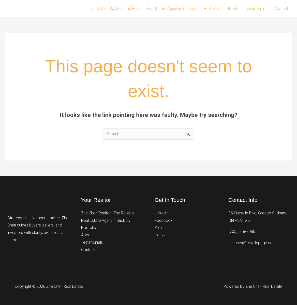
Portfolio (211, 8)
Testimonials (256, 8)
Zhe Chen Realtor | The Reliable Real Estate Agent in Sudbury (144, 8)
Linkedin (161, 213)
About (232, 8)
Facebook (164, 220)
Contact (281, 8)
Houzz (160, 235)
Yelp (158, 227)
